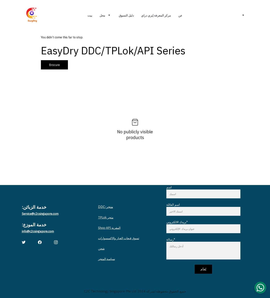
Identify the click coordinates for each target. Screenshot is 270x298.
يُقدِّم (203, 269)
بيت (90, 15)
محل (102, 15)
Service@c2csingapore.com (40, 214)
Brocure (54, 65)
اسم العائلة (173, 205)
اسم (169, 187)
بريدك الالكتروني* (177, 222)
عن (180, 15)
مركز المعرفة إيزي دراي (156, 15)
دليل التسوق (126, 15)
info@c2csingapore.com (38, 231)
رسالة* (170, 239)
